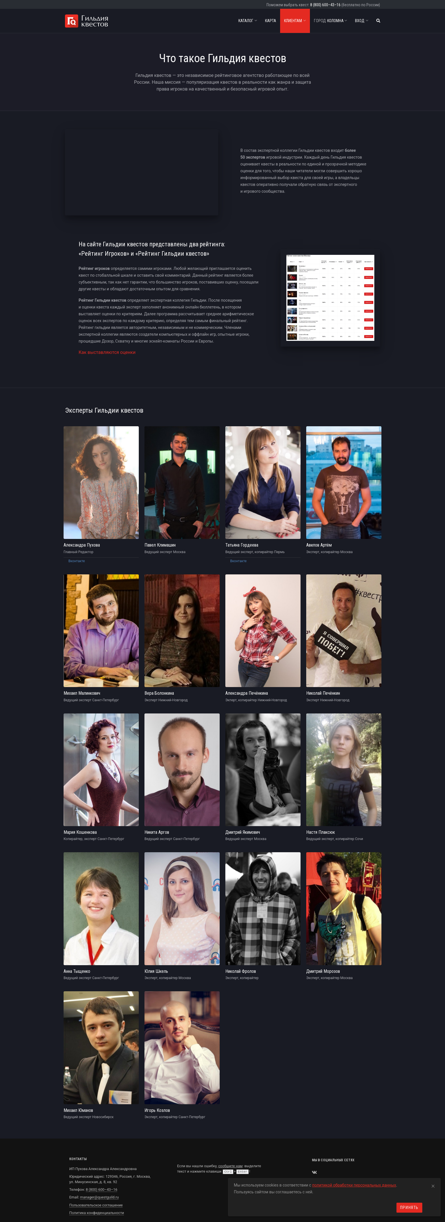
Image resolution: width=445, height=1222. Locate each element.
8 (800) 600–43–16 (325, 5)
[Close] (433, 1185)
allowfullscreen (141, 172)
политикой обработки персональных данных (354, 1185)
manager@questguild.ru (99, 1174)
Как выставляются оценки (107, 350)
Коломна (330, 20)
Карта (270, 20)
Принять (409, 1207)
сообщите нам (230, 1143)
